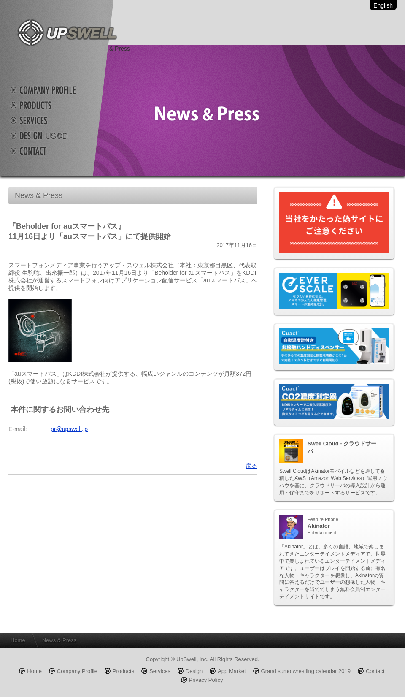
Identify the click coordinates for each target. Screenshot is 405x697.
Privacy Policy (206, 680)
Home (18, 640)
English (383, 5)
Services (50, 120)
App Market (232, 671)
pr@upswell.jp (69, 429)
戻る (251, 465)
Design (50, 135)
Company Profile (50, 89)
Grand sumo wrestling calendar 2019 (306, 671)
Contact (50, 150)
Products (50, 105)
